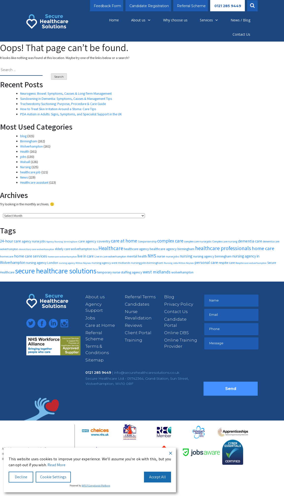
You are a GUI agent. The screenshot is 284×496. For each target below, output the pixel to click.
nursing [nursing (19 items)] (186, 256)
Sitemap (94, 360)
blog (23, 136)
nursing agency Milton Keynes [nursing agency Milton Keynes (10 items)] (75, 263)
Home (114, 20)
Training (133, 340)
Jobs (90, 318)
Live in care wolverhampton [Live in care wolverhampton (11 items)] (110, 256)
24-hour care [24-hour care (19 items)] (10, 241)
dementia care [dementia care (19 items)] (250, 241)
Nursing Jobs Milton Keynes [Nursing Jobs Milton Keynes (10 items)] (179, 263)
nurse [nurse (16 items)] (161, 256)
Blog (169, 296)
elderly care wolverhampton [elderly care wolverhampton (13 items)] (73, 249)
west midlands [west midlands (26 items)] (157, 272)
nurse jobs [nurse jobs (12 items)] (172, 256)
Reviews (133, 325)
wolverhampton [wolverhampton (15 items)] (182, 272)
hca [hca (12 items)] (95, 249)
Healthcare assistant (34, 182)
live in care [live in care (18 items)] (86, 256)
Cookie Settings (53, 477)
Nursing (25, 167)
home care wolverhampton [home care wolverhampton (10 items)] (62, 256)
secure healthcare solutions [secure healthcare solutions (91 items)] (55, 270)
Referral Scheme (191, 6)
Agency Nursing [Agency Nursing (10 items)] (54, 241)
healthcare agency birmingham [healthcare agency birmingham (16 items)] (172, 248)
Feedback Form (107, 6)
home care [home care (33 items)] (263, 248)
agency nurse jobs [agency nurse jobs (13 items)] (34, 241)
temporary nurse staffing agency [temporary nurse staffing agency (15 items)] (119, 272)
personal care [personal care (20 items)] (206, 262)
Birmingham (28, 141)
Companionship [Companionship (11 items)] (147, 241)
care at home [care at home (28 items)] (124, 241)
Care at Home (100, 325)
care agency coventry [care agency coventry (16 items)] (94, 241)
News (24, 177)
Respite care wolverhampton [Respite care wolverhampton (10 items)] (251, 263)
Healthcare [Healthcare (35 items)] (110, 248)
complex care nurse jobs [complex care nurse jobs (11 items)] (197, 241)
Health (24, 151)
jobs (23, 156)
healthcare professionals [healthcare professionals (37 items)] (223, 248)
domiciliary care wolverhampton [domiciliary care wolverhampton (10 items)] (36, 249)
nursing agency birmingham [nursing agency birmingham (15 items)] (212, 256)
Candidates (137, 304)
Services (209, 20)
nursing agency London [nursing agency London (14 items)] (42, 262)
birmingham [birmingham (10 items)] (71, 241)
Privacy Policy (178, 304)
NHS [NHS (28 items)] (152, 256)
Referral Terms (140, 296)
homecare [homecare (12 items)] (6, 256)
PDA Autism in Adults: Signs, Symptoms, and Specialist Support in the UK (71, 114)
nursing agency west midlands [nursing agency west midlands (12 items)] (111, 263)
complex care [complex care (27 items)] (170, 241)
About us (141, 20)
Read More (56, 464)
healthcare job (30, 172)
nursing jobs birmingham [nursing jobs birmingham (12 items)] (147, 263)
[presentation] (241, 366)
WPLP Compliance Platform (96, 485)
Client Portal (138, 332)
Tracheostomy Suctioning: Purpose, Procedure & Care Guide (63, 104)
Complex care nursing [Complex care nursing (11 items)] (224, 241)
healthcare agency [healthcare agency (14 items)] (136, 249)
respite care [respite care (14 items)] (227, 262)
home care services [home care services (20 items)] (30, 256)
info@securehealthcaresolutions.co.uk (146, 372)
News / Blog (240, 20)
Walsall (25, 162)
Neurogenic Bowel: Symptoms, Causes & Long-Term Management (66, 93)
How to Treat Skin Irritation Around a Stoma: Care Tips (58, 109)
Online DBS (176, 332)
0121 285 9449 (227, 6)
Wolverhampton (31, 146)
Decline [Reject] (21, 477)
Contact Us (241, 34)
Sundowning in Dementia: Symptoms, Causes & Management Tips (66, 98)
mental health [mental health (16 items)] (137, 256)
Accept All (157, 477)
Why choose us (175, 20)
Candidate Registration (149, 6)
